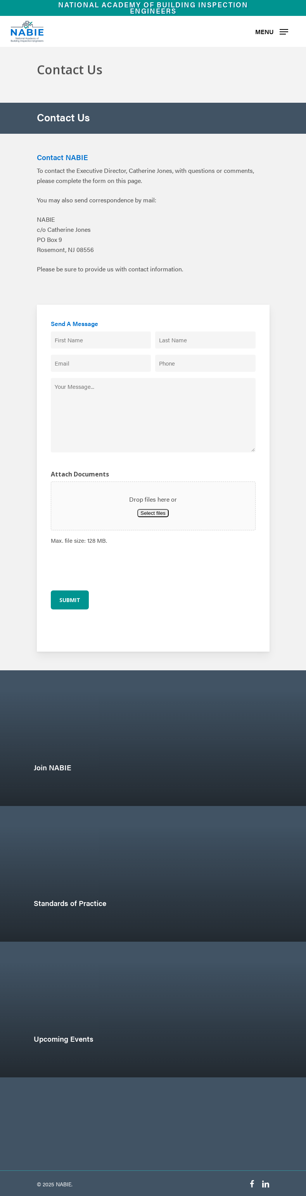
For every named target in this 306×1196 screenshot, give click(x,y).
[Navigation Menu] (271, 32)
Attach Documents (80, 474)
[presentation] (110, 567)
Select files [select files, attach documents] (152, 513)
